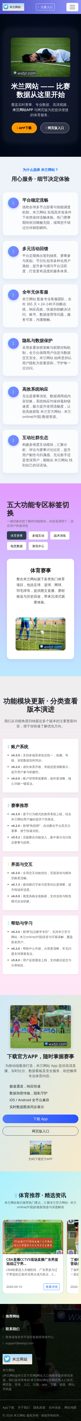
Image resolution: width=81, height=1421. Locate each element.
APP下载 (24, 128)
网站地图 (70, 1407)
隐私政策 (39, 1407)
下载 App (40, 1118)
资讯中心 (38, 546)
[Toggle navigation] (72, 7)
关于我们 (24, 1407)
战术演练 (60, 535)
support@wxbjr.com (19, 1343)
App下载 (8, 1407)
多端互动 (38, 535)
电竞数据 (17, 546)
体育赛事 (17, 535)
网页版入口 (55, 128)
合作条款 (55, 1407)
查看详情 (52, 1287)
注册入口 (45, 7)
